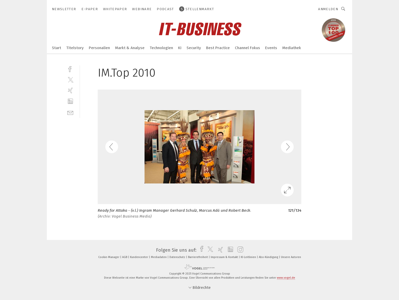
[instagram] (239, 250)
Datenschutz (177, 257)
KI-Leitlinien (249, 257)
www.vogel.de (286, 277)
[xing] (70, 90)
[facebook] (70, 68)
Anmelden (328, 9)
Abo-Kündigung (269, 257)
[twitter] (70, 79)
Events (271, 48)
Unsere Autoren (291, 257)
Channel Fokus (247, 48)
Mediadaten (159, 257)
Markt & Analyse (130, 48)
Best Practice (218, 48)
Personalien (99, 48)
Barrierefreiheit (198, 257)
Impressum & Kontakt (225, 257)
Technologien (161, 48)
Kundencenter (139, 257)
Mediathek (291, 48)
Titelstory (75, 48)
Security (194, 48)
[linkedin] (70, 101)
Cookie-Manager (109, 257)
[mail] (70, 112)
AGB (125, 257)
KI (179, 48)
